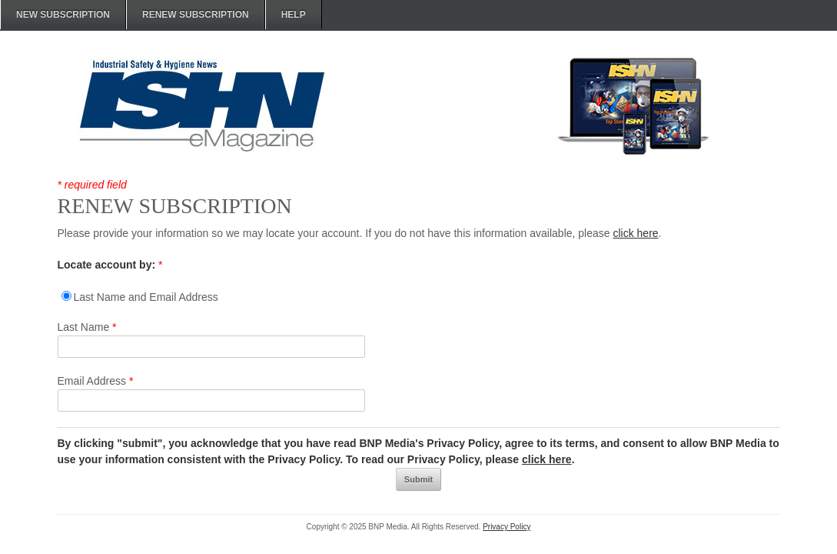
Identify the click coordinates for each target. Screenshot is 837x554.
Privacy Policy (506, 526)
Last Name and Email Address (146, 297)
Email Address (96, 381)
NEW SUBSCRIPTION (63, 14)
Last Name (87, 327)
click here (635, 233)
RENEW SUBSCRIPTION (195, 14)
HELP (293, 14)
